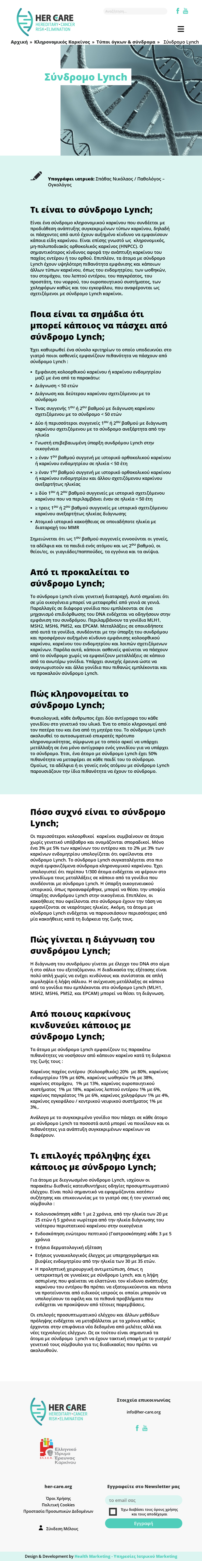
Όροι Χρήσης (58, 1498)
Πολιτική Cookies (58, 1505)
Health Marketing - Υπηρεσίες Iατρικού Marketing (126, 1556)
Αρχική (19, 42)
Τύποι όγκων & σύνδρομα (125, 42)
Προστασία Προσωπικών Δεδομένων (58, 1511)
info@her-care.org (144, 1412)
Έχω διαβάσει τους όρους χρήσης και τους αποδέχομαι (143, 1511)
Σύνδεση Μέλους (62, 1528)
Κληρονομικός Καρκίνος (62, 42)
